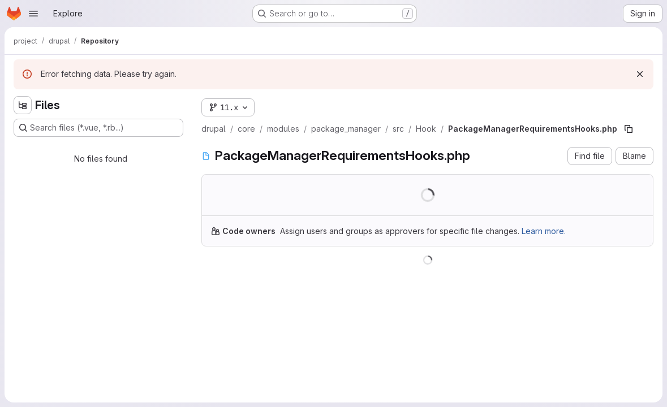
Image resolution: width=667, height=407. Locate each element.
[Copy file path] (628, 129)
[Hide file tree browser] (23, 105)
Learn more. (544, 231)
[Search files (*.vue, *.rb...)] (98, 128)
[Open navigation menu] (33, 14)
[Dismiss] (640, 74)
